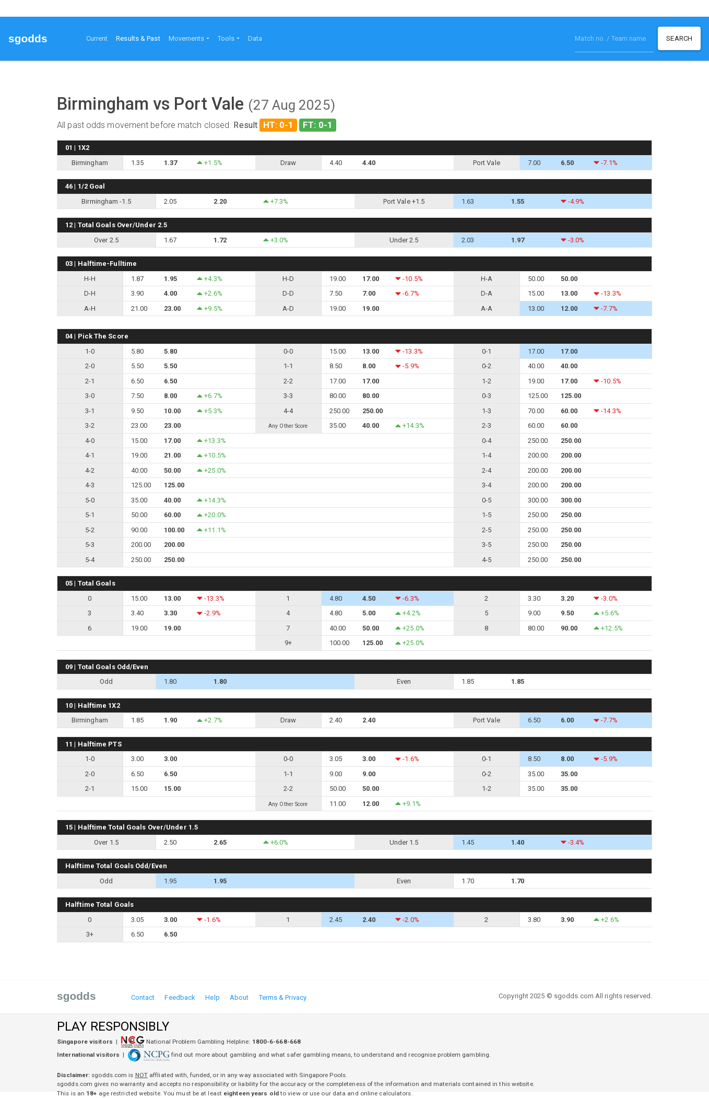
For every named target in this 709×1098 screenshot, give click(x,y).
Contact (143, 997)
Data (255, 38)
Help (212, 997)
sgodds (28, 38)
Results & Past (140, 37)
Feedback (179, 997)
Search (679, 38)
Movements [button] (187, 38)
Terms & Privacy (283, 997)
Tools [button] (226, 38)
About (239, 997)
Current (97, 38)
